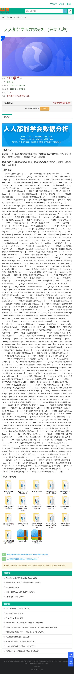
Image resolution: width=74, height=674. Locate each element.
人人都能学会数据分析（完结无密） (18, 637)
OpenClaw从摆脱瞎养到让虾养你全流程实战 (21, 578)
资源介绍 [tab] (7, 117)
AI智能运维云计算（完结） (15, 597)
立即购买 (45, 108)
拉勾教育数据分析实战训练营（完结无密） (21, 641)
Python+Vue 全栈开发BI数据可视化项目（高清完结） (25, 623)
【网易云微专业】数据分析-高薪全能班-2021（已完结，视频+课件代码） (32, 627)
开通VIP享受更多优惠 (61, 103)
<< (4, 559)
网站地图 (37, 666)
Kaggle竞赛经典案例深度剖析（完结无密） (21, 646)
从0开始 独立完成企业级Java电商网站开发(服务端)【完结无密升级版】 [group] (28, 554)
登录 (68, 4)
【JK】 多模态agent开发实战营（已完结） (21, 592)
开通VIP (53, 4)
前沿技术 (16, 17)
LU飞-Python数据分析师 (14, 618)
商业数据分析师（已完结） (15, 613)
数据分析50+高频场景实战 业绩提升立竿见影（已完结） (26, 632)
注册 (61, 4)
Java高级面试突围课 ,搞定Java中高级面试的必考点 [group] (22, 559)
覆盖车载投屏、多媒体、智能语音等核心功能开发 (23, 582)
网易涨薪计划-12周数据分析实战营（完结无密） (23, 651)
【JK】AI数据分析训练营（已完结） (18, 608)
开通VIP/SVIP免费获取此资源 (19, 96)
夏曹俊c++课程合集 (12, 587)
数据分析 (23, 17)
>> (4, 554)
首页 (10, 17)
